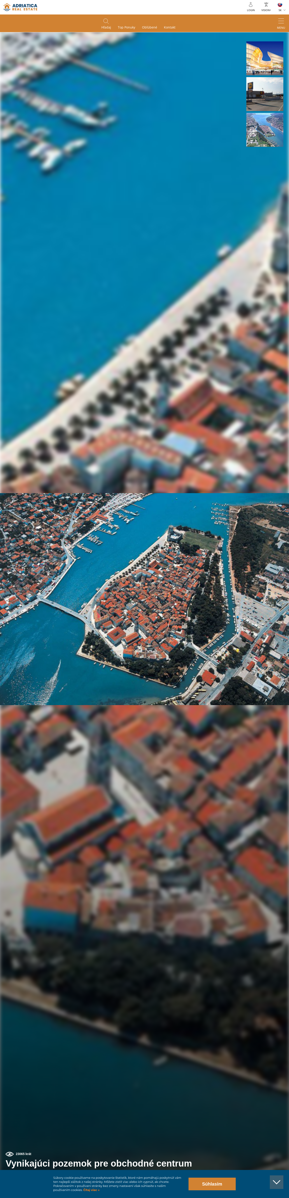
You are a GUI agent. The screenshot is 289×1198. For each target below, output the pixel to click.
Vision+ (266, 10)
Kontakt (169, 27)
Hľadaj (106, 27)
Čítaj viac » (91, 1190)
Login (251, 10)
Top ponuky (126, 27)
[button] (264, 58)
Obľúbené (149, 27)
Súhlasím (212, 1183)
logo (20, 7)
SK (280, 10)
